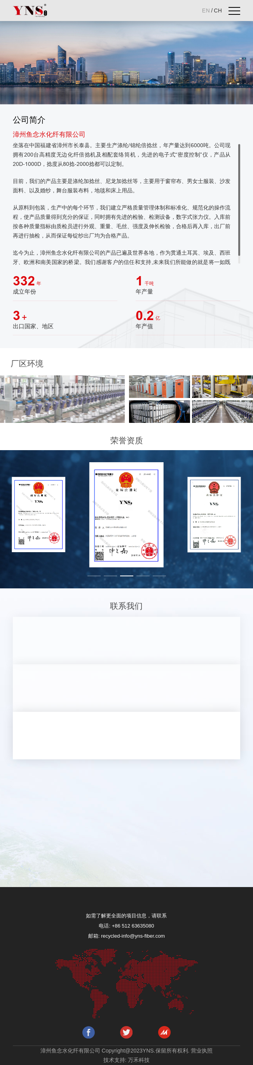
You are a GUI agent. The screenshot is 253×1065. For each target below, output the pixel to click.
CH (218, 10)
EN (206, 10)
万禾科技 (139, 1060)
